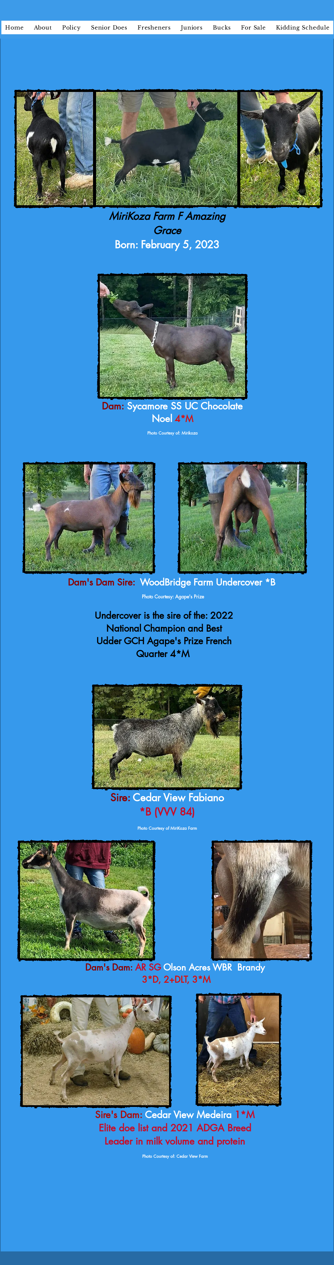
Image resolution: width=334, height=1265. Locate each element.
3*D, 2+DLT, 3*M (176, 979)
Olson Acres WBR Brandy (215, 967)
